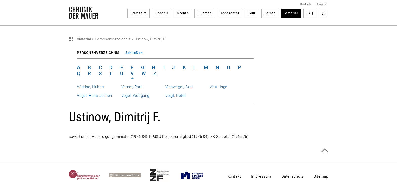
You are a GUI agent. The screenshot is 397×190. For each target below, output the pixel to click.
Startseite (139, 13)
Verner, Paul (131, 87)
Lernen (270, 13)
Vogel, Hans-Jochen (94, 95)
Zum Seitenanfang (324, 150)
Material (291, 13)
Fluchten (204, 13)
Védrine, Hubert (90, 87)
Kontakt (234, 176)
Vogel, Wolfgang (135, 95)
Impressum (261, 176)
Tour (252, 13)
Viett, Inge (218, 87)
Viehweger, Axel (179, 87)
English (322, 4)
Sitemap (321, 176)
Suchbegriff (323, 13)
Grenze (183, 13)
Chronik (161, 13)
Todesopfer (230, 13)
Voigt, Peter (175, 95)
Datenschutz (292, 176)
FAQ (310, 13)
